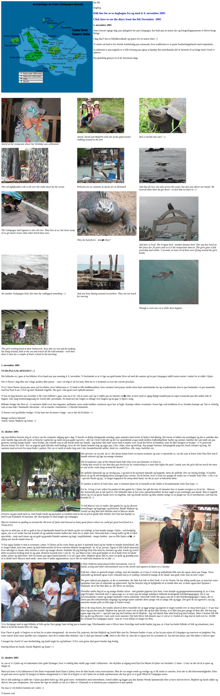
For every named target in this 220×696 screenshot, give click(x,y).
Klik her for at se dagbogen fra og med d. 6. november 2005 (129, 13)
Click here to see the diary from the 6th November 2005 (127, 19)
